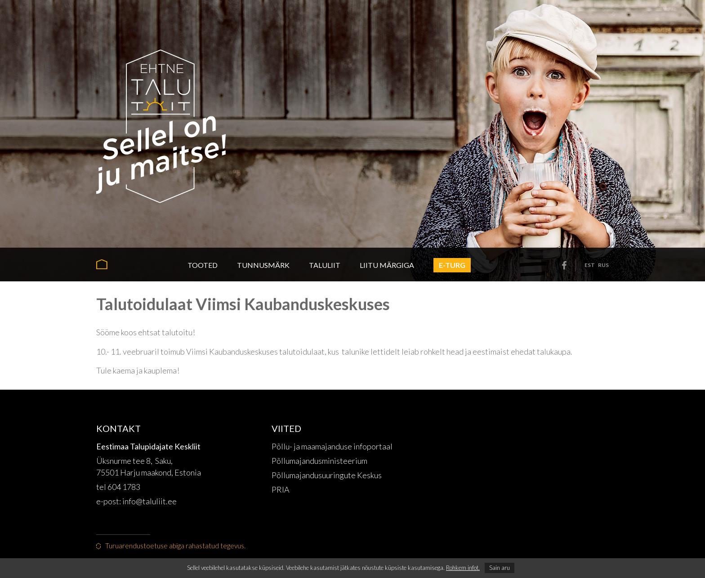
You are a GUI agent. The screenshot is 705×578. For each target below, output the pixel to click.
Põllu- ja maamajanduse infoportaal (332, 446)
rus (603, 265)
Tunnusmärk (263, 265)
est (590, 265)
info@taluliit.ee (150, 501)
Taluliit (324, 265)
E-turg (452, 265)
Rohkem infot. (463, 567)
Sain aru (499, 567)
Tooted (202, 265)
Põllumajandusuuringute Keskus (327, 475)
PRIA (281, 489)
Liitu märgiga (387, 265)
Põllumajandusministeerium (319, 461)
